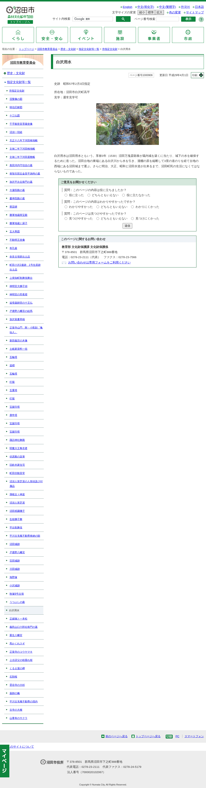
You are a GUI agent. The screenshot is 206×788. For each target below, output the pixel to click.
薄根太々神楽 (17, 494)
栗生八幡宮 (16, 635)
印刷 (194, 75)
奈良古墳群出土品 (20, 256)
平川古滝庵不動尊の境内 (24, 701)
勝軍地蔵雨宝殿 (18, 215)
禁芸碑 (13, 206)
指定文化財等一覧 (89, 49)
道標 (12, 365)
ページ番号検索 (144, 19)
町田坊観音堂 (17, 473)
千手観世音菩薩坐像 (21, 123)
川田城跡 (15, 568)
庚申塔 (13, 415)
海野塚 (13, 577)
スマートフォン (194, 736)
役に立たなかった (138, 195)
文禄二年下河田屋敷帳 (22, 157)
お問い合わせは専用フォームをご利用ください (99, 262)
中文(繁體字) (167, 6)
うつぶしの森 (17, 602)
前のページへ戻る (117, 736)
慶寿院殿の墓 (17, 198)
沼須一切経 (16, 132)
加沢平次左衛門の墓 (21, 181)
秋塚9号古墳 (17, 593)
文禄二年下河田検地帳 (22, 148)
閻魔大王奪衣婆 (18, 448)
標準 (150, 12)
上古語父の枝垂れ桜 (21, 660)
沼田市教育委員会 (47, 49)
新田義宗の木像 (18, 340)
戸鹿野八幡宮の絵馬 (21, 311)
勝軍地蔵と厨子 (18, 223)
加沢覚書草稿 (17, 319)
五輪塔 (13, 357)
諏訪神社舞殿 (17, 440)
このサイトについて (20, 746)
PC (177, 736)
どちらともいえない (105, 195)
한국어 (185, 6)
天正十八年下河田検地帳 (24, 140)
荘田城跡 (15, 560)
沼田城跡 (15, 544)
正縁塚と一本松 (18, 618)
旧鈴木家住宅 (17, 464)
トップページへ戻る (148, 736)
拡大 (158, 12)
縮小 (141, 12)
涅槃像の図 (16, 99)
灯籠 (12, 382)
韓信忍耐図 (16, 107)
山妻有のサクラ (18, 718)
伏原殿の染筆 (17, 456)
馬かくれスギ (17, 643)
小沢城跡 (15, 585)
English (127, 6)
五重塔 (13, 390)
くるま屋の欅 (17, 668)
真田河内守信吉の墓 (21, 165)
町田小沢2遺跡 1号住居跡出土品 (25, 267)
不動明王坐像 (17, 239)
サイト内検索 (61, 18)
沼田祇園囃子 (17, 510)
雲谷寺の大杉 (17, 684)
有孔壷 (13, 248)
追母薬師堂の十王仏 (21, 302)
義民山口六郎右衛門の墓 (24, 626)
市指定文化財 (109, 49)
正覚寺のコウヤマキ (21, 651)
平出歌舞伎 (16, 527)
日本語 (199, 6)
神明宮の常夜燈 (18, 294)
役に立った (76, 195)
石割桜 (13, 676)
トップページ (26, 49)
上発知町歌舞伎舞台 (21, 277)
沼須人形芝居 (17, 502)
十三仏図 (15, 115)
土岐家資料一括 (18, 348)
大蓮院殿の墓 (17, 190)
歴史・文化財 (68, 49)
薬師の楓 (15, 693)
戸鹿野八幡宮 (17, 552)
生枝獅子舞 (16, 519)
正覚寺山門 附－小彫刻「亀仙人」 (26, 330)
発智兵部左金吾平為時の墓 (25, 173)
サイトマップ (195, 12)
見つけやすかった (81, 218)
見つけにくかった (147, 218)
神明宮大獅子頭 (18, 286)
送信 (127, 225)
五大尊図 (15, 231)
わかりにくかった (147, 206)
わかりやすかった (81, 206)
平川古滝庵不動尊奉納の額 (25, 535)
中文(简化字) (145, 6)
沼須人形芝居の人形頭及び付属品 (26, 484)
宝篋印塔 (15, 406)
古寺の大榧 (16, 709)
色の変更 (175, 12)
